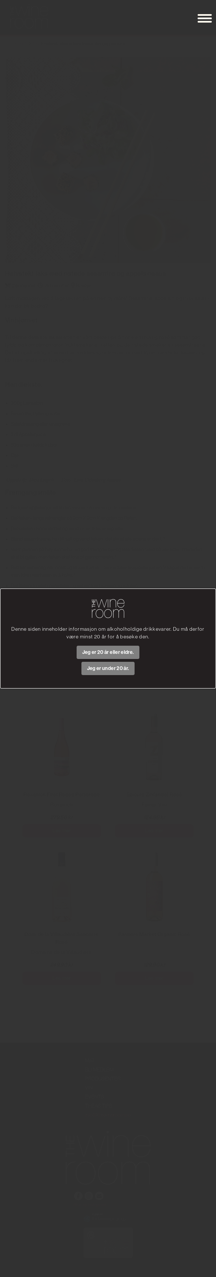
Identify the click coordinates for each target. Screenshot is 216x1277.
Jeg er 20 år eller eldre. (108, 652)
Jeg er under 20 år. (108, 668)
